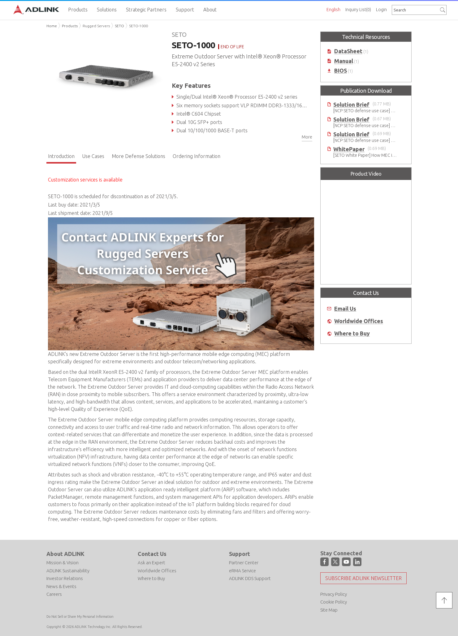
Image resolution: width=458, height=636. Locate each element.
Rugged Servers (96, 26)
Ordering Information (196, 156)
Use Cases (93, 156)
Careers (54, 594)
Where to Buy (352, 333)
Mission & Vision (62, 562)
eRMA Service (242, 570)
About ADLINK (65, 554)
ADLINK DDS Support (250, 578)
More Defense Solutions (138, 156)
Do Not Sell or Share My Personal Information (80, 616)
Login (381, 9)
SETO (119, 26)
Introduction (61, 156)
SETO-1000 (138, 26)
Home (51, 26)
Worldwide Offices (358, 321)
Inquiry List (358, 9)
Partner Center (243, 562)
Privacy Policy (333, 594)
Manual (343, 61)
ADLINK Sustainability (67, 570)
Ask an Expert (151, 562)
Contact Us (152, 554)
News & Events (61, 586)
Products (70, 26)
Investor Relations (64, 578)
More (307, 136)
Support (239, 554)
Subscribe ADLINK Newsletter (363, 578)
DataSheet (348, 51)
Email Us (345, 309)
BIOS (340, 71)
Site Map (329, 610)
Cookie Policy (333, 601)
